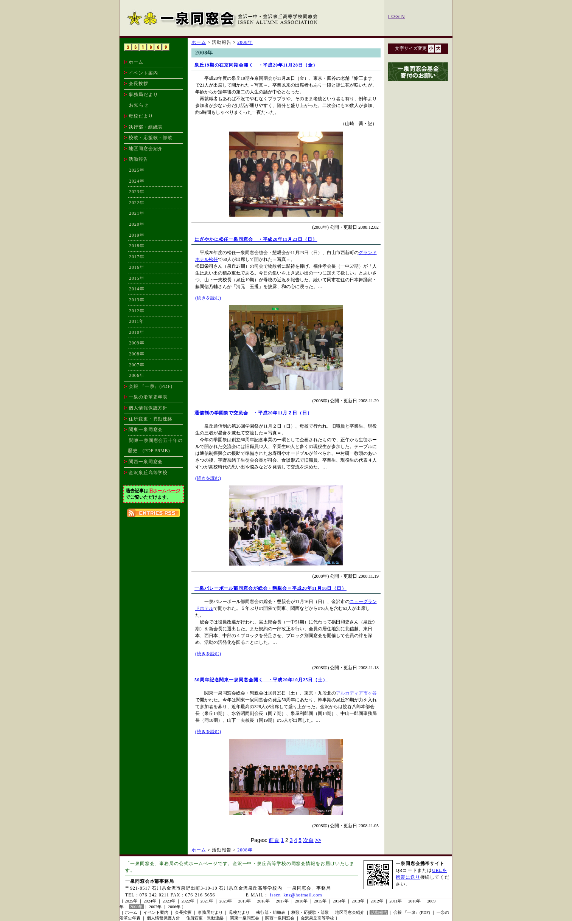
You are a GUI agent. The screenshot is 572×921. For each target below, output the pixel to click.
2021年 (137, 213)
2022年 (137, 202)
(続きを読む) (208, 298)
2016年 (137, 267)
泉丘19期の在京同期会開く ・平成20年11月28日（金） (255, 65)
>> (318, 840)
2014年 (137, 288)
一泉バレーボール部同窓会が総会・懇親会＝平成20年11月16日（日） (270, 588)
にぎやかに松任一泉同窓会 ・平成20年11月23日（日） (255, 239)
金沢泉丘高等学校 (148, 472)
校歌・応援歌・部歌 (151, 137)
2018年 (137, 245)
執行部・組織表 (146, 127)
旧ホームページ (164, 490)
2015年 (137, 278)
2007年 (137, 364)
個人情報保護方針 (148, 408)
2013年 (137, 299)
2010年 (137, 332)
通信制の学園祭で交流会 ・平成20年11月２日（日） (253, 413)
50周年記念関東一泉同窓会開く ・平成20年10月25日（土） (261, 679)
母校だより (141, 116)
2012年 (137, 310)
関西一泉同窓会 (146, 461)
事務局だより (143, 94)
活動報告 (379, 912)
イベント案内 (143, 73)
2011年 (136, 321)
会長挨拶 (138, 83)
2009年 (137, 343)
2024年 (137, 181)
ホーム (136, 62)
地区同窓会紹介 (146, 148)
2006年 (137, 375)
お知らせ (139, 105)
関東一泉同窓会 (146, 429)
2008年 (137, 354)
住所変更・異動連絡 (151, 419)
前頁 (274, 840)
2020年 (137, 224)
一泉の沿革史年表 (148, 397)
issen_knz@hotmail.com (296, 895)
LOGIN (396, 16)
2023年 (137, 191)
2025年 (137, 170)
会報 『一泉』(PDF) (151, 386)
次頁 (308, 840)
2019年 (137, 235)
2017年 (137, 256)
